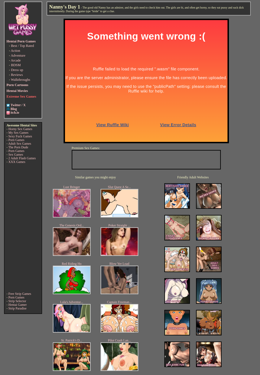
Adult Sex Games (19, 143)
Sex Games (15, 154)
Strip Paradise (17, 308)
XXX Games (16, 162)
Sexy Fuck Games (20, 136)
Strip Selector (17, 301)
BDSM (16, 65)
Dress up (17, 70)
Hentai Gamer (17, 304)
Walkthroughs (20, 80)
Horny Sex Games (20, 129)
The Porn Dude (18, 147)
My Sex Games (18, 132)
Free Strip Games (19, 293)
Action (15, 51)
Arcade (16, 60)
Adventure (18, 55)
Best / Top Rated (22, 46)
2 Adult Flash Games (22, 158)
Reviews (17, 75)
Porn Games (16, 140)
